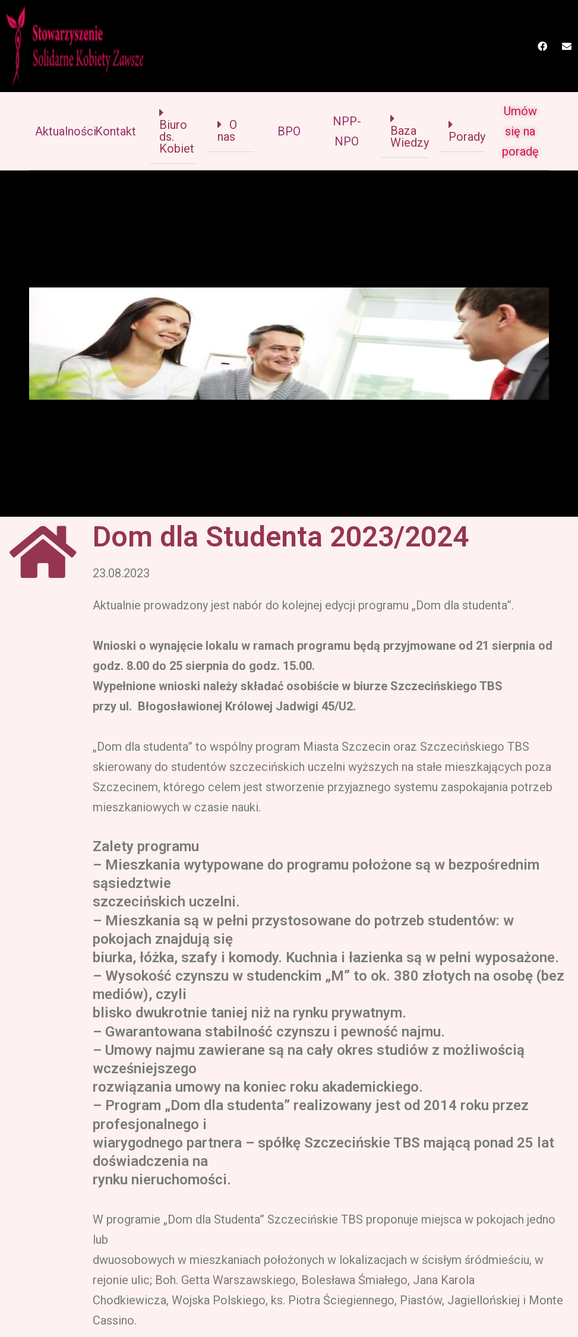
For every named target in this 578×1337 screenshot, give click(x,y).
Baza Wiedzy (409, 137)
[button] (173, 131)
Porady (466, 136)
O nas (227, 131)
